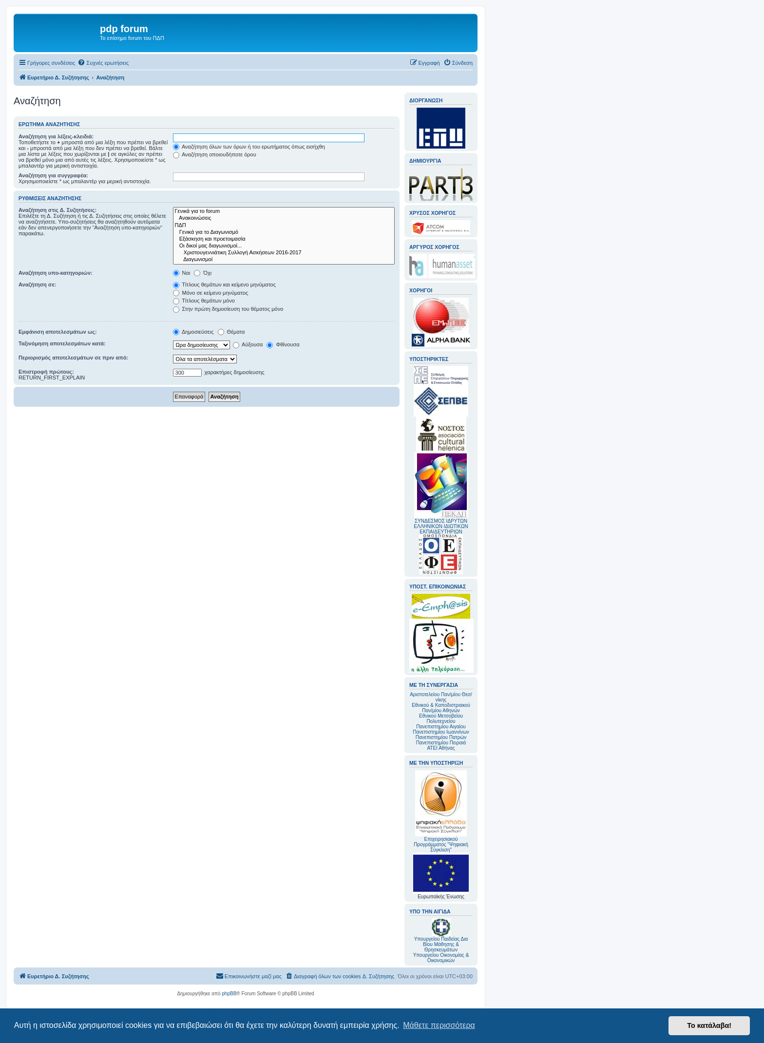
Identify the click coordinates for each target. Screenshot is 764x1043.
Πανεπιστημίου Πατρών (441, 737)
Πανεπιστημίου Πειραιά (441, 742)
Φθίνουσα (283, 344)
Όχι (202, 273)
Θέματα (231, 332)
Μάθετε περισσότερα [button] (439, 1025)
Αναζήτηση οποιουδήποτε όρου (214, 154)
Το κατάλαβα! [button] (709, 1025)
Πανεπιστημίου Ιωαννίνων (441, 732)
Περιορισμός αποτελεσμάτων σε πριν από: (73, 357)
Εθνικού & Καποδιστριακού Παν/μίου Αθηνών (441, 707)
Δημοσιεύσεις (193, 332)
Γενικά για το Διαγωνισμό (284, 232)
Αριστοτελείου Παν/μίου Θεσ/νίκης (441, 697)
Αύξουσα (248, 344)
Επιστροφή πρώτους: (46, 372)
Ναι (182, 273)
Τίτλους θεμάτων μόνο (204, 300)
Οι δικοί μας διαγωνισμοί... (284, 246)
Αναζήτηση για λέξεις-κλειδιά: (56, 136)
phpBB (229, 993)
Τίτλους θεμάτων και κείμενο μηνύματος (224, 284)
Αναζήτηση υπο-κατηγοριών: (56, 273)
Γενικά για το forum (284, 211)
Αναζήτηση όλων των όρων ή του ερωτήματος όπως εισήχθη (249, 147)
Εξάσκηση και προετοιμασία (284, 239)
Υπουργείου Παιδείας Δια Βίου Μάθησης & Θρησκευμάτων (441, 944)
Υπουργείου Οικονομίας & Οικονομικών (441, 957)
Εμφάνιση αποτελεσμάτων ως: (58, 332)
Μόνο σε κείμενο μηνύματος (210, 293)
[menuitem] (103, 63)
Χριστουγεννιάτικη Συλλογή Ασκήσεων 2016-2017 (284, 252)
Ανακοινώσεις (284, 218)
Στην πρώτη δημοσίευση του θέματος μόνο (228, 309)
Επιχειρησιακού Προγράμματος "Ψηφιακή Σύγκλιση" (441, 811)
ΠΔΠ (284, 225)
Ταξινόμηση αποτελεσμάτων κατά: (62, 343)
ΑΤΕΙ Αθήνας (441, 748)
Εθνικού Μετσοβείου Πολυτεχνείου (441, 718)
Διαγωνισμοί (284, 259)
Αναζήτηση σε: (37, 284)
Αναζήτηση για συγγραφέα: (53, 175)
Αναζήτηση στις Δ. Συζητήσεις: (57, 210)
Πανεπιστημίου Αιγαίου (440, 726)
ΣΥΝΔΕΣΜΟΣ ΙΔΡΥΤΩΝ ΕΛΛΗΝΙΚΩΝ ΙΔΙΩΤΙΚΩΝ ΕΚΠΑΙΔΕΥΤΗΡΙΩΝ (441, 526)
